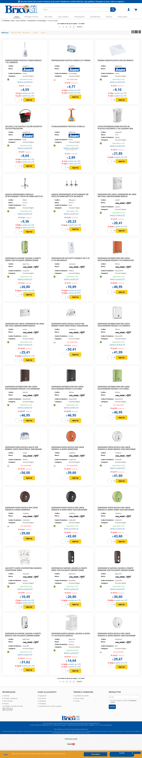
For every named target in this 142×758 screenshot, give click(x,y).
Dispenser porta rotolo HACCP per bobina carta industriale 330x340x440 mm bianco (69, 326)
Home (13, 17)
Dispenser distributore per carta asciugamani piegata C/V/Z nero (67, 388)
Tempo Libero (126, 17)
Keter (117, 135)
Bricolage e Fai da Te (29, 17)
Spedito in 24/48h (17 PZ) (117, 216)
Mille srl (25, 203)
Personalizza (95, 754)
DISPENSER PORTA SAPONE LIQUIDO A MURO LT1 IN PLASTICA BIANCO (70, 635)
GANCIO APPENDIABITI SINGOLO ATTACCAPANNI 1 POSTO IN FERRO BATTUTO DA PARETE (24, 197)
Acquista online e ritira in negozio (50, 707)
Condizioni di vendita (82, 696)
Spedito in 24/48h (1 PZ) (25, 214)
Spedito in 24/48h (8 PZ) (25, 148)
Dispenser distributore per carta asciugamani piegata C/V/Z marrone (22, 388)
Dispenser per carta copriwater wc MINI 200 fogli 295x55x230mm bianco (117, 196)
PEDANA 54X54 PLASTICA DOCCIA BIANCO (115, 61)
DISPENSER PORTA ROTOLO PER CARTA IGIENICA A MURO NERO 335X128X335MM (69, 509)
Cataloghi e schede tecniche (13, 707)
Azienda (6, 696)
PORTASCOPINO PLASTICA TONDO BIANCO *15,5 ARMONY (23, 62)
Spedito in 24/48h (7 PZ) (25, 655)
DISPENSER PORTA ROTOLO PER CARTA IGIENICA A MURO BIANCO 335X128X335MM (116, 449)
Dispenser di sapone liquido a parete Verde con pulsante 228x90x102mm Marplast (23, 261)
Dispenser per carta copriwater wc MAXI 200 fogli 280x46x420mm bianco (24, 325)
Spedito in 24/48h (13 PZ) (117, 82)
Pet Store (111, 17)
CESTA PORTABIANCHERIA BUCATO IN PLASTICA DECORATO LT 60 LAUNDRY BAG (115, 128)
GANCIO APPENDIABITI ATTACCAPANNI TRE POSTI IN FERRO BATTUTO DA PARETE (69, 196)
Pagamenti (42, 696)
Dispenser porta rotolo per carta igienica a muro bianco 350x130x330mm (116, 635)
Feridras (71, 642)
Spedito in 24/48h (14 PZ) (117, 345)
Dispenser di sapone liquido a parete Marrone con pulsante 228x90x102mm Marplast (116, 571)
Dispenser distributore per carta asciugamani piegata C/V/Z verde (114, 388)
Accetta (121, 753)
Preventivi (42, 699)
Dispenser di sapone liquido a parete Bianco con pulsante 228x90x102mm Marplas (23, 636)
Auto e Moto (47, 17)
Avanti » (79, 27)
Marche (6, 704)
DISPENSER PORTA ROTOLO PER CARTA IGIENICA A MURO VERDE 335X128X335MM (116, 509)
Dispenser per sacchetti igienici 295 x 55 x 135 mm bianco (70, 260)
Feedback (42, 704)
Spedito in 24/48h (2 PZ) (71, 214)
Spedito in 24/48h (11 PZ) (117, 146)
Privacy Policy (79, 699)
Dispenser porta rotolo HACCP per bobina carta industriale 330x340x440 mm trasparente (23, 450)
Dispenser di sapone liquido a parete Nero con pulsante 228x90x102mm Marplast (69, 571)
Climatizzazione (80, 17)
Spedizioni (42, 701)
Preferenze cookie (71, 739)
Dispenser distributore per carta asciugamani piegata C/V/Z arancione (116, 260)
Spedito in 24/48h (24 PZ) (71, 148)
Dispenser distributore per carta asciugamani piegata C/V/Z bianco (114, 325)
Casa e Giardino (63, 17)
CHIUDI (136, 753)
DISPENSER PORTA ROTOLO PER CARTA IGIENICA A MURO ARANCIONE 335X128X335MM (67, 450)
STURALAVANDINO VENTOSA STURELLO (68, 127)
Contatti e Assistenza (10, 699)
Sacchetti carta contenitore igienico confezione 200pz (23, 570)
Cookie (6, 755)
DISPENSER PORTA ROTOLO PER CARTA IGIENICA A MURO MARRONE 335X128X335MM (21, 510)
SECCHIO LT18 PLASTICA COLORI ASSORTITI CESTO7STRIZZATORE (23, 128)
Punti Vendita (8, 701)
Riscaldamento (97, 17)
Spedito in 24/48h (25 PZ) (25, 82)
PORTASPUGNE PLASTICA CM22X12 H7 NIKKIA (70, 61)
